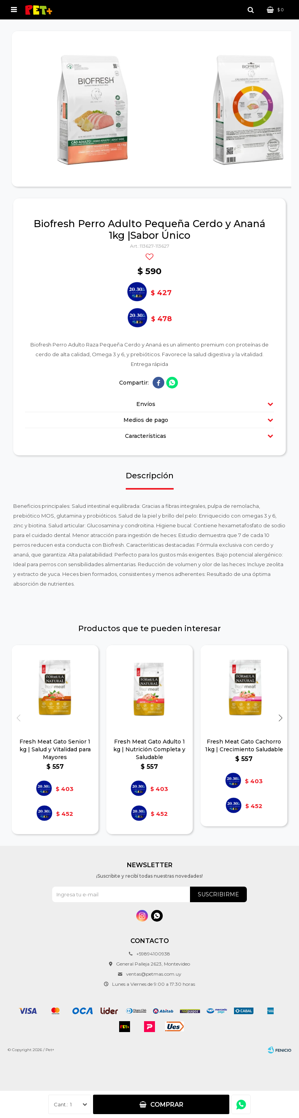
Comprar (166, 1104)
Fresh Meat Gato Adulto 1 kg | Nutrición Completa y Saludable (149, 749)
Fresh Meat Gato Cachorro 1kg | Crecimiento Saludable (244, 745)
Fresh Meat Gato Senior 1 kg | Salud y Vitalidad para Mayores (55, 749)
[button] (280, 718)
